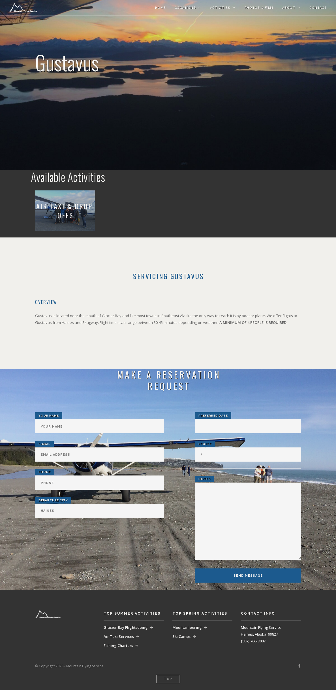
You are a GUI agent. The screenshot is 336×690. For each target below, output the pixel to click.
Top (168, 679)
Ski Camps (181, 636)
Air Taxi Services (119, 636)
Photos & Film (259, 8)
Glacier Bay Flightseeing (126, 627)
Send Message (248, 576)
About (288, 8)
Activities (220, 8)
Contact (318, 8)
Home (160, 8)
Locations (185, 8)
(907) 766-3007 (253, 641)
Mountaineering (187, 627)
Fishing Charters (118, 645)
